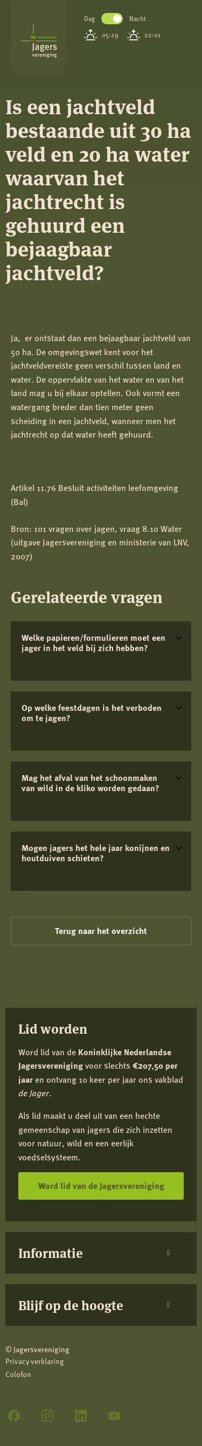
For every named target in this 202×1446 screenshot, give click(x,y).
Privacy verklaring (34, 1361)
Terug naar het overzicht (101, 930)
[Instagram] (47, 1415)
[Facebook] (14, 1415)
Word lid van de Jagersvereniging (101, 1185)
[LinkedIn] (80, 1415)
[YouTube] (114, 1415)
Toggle (112, 18)
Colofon (18, 1374)
